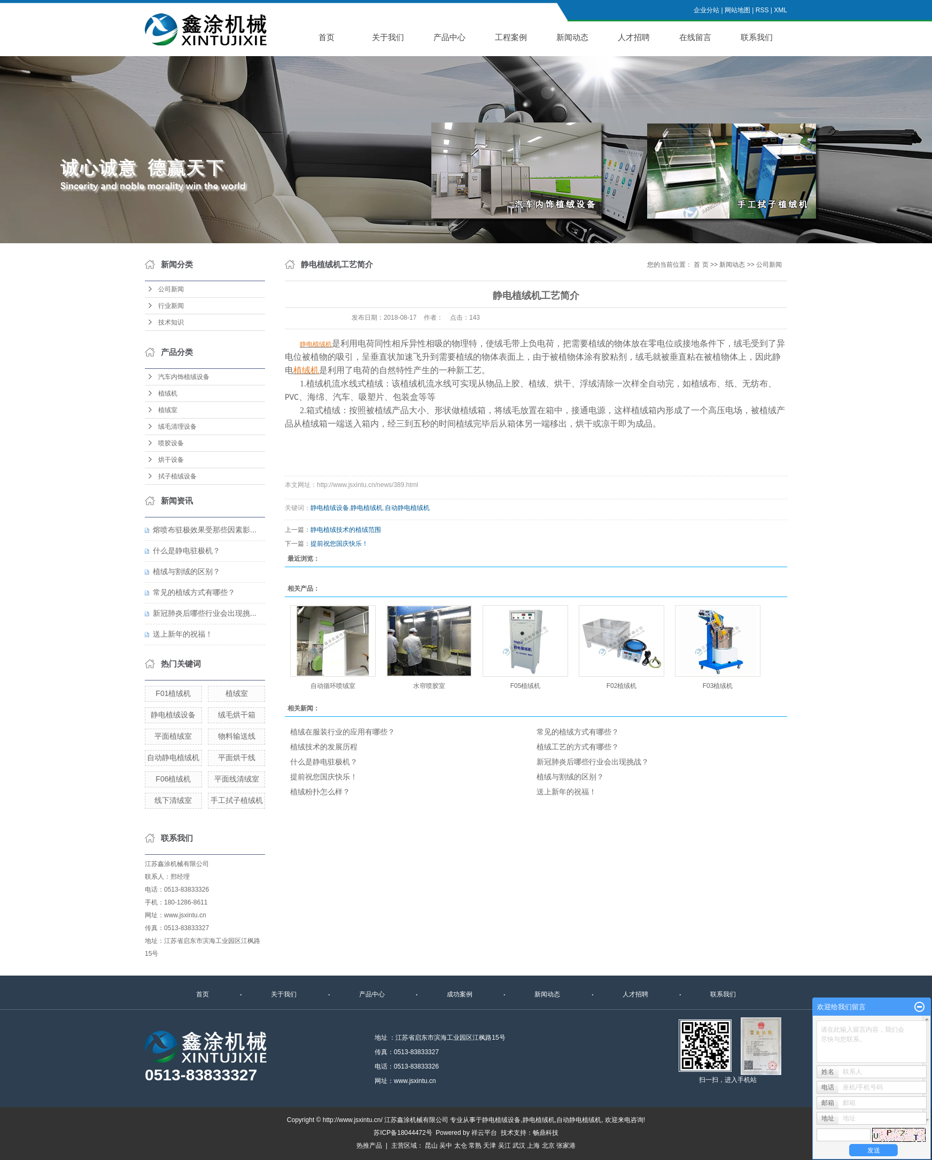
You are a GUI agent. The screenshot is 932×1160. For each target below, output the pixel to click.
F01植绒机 (173, 693)
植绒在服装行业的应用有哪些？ (342, 732)
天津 (489, 1145)
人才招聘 (634, 37)
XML (780, 10)
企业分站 (706, 10)
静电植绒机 (367, 508)
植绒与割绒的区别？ (186, 571)
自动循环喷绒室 (332, 686)
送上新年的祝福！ (183, 634)
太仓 (460, 1145)
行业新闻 (171, 306)
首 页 (701, 264)
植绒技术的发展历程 (324, 747)
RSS (762, 10)
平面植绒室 (173, 736)
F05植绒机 (525, 686)
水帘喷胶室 (429, 686)
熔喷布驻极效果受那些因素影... (205, 529)
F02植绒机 (622, 686)
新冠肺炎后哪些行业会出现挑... (205, 613)
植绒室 (167, 410)
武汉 (518, 1145)
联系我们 (757, 37)
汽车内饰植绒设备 (183, 377)
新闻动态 (572, 37)
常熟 (475, 1145)
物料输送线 (236, 736)
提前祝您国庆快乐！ (339, 543)
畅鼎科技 (545, 1132)
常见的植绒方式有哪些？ (194, 592)
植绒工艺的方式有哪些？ (578, 747)
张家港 (566, 1145)
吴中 (445, 1145)
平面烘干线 (236, 757)
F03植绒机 (718, 686)
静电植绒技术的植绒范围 (345, 529)
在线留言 (695, 37)
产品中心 (449, 37)
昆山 (431, 1145)
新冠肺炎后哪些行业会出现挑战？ (593, 761)
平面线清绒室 (236, 779)
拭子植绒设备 (177, 476)
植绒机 (167, 393)
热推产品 (369, 1145)
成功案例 (459, 994)
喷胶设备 (171, 443)
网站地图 (737, 10)
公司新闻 (171, 289)
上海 (533, 1145)
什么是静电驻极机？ (186, 550)
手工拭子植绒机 (237, 800)
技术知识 (171, 322)
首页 (327, 37)
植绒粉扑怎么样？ (320, 791)
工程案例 (511, 37)
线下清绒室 (173, 800)
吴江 (504, 1145)
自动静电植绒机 (173, 757)
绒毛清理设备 (177, 426)
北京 (548, 1145)
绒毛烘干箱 (236, 714)
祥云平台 (484, 1132)
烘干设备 (171, 459)
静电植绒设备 (173, 714)
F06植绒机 (173, 779)
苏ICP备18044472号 (403, 1132)
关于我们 (388, 37)
